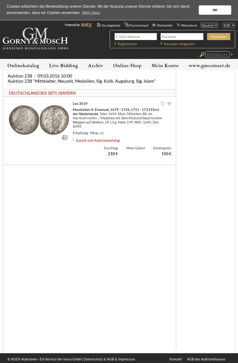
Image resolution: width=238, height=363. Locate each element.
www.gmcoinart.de (209, 65)
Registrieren (127, 44)
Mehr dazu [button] (91, 13)
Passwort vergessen (179, 44)
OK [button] (215, 10)
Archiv (95, 65)
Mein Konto (165, 65)
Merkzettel (164, 25)
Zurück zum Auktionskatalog (98, 140)
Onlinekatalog (23, 65)
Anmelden (218, 37)
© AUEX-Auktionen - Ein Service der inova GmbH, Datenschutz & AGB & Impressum (71, 359)
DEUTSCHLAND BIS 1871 (33, 93)
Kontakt (175, 359)
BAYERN (68, 93)
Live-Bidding (63, 65)
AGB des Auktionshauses (206, 359)
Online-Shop (127, 65)
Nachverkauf (139, 25)
